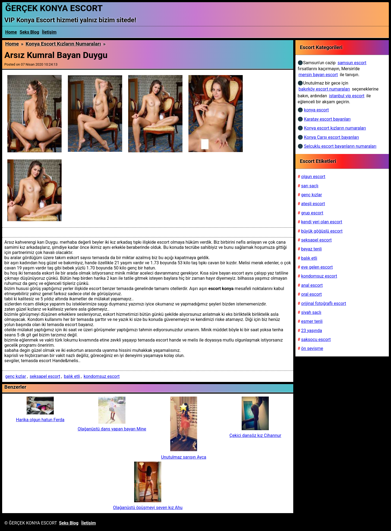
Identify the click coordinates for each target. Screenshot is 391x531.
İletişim (49, 32)
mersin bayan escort (318, 74)
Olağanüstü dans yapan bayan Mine (112, 429)
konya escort (316, 109)
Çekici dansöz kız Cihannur (255, 435)
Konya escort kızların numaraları (63, 44)
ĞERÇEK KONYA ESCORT (54, 8)
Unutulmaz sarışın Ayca (183, 457)
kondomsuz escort (102, 376)
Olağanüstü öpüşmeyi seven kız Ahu (147, 507)
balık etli (72, 376)
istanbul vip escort (346, 95)
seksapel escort (45, 376)
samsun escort (352, 62)
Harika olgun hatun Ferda (40, 419)
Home (11, 32)
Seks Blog (29, 32)
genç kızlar (15, 376)
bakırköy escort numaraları (324, 89)
